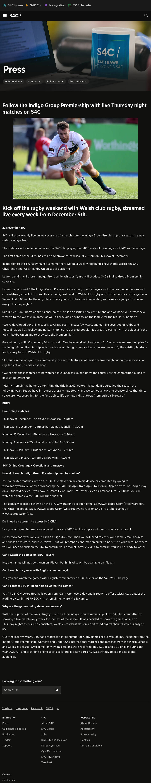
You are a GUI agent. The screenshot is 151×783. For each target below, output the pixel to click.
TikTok (49, 708)
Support (7, 745)
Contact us (8, 780)
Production (8, 734)
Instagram (22, 708)
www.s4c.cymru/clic (15, 486)
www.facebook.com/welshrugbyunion (61, 508)
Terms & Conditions (91, 745)
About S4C (47, 723)
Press (5, 723)
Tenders (6, 740)
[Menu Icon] (4, 15)
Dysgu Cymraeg (50, 745)
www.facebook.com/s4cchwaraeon (120, 503)
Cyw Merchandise (51, 751)
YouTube (7, 708)
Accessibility (87, 728)
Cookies (85, 740)
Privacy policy (88, 734)
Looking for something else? (22, 681)
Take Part (46, 762)
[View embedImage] (75, 159)
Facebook (37, 708)
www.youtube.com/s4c (17, 513)
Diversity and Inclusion (54, 740)
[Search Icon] (146, 15)
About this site (88, 723)
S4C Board (47, 728)
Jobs (44, 734)
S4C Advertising (50, 756)
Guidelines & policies (14, 728)
